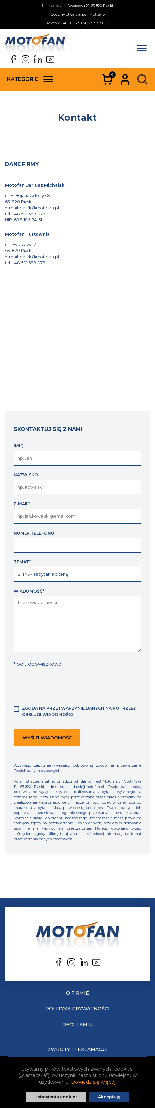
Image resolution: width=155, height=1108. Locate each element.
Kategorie (30, 79)
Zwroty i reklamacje (77, 1049)
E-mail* (22, 503)
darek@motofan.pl (39, 207)
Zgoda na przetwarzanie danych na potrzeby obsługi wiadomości (79, 711)
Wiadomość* (29, 591)
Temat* (22, 561)
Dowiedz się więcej (93, 1082)
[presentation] (64, 686)
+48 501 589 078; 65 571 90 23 (85, 23)
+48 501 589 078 (29, 214)
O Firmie (77, 993)
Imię (18, 445)
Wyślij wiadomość (47, 737)
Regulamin (77, 1025)
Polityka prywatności (77, 1009)
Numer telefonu (34, 533)
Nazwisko (26, 474)
